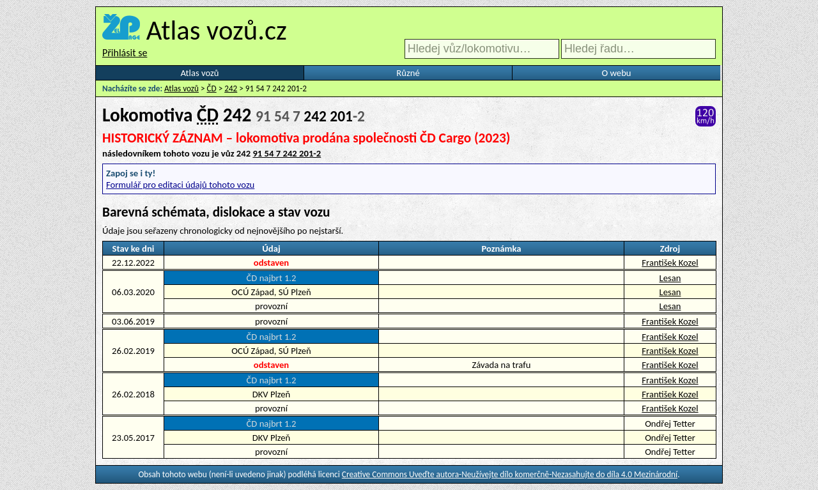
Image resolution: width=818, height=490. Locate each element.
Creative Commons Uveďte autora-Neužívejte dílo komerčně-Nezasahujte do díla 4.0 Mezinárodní (509, 474)
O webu (616, 73)
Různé (407, 73)
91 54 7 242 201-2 (286, 153)
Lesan (670, 278)
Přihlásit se (124, 53)
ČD (212, 88)
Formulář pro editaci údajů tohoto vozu (180, 184)
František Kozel (670, 262)
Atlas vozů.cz (216, 30)
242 (230, 88)
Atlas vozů (200, 73)
